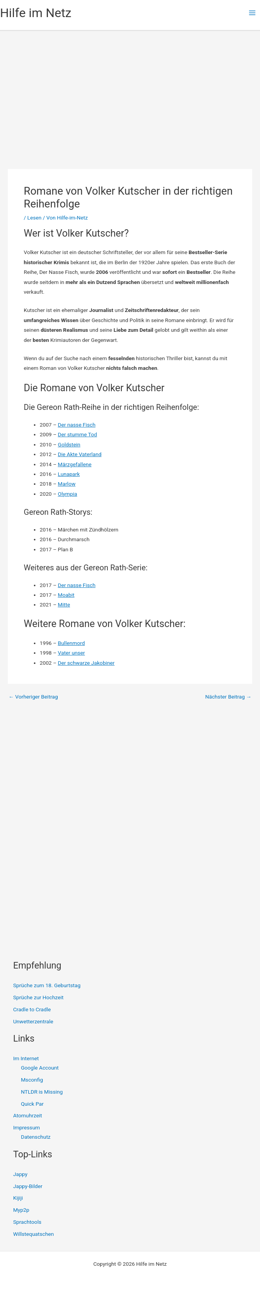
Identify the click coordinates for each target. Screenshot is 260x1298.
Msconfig (32, 1080)
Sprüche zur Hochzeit (38, 997)
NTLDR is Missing (42, 1092)
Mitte (64, 604)
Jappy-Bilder (27, 1186)
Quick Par (32, 1104)
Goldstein (69, 444)
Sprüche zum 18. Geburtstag (47, 985)
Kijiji (18, 1198)
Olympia (67, 494)
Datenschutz (36, 1137)
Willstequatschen (33, 1234)
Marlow (67, 484)
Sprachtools (27, 1222)
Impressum (26, 1127)
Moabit (66, 595)
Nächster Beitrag (228, 697)
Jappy (20, 1174)
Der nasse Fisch (77, 425)
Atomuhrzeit (27, 1115)
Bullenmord (71, 643)
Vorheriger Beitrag (33, 697)
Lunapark (69, 474)
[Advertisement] (130, 89)
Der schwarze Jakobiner (86, 663)
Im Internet (26, 1058)
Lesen (34, 217)
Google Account (40, 1068)
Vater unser (71, 653)
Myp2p (21, 1210)
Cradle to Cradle (32, 1009)
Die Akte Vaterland (80, 454)
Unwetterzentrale (33, 1021)
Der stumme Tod (77, 434)
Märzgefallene (75, 464)
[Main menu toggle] (252, 13)
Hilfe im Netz (35, 12)
